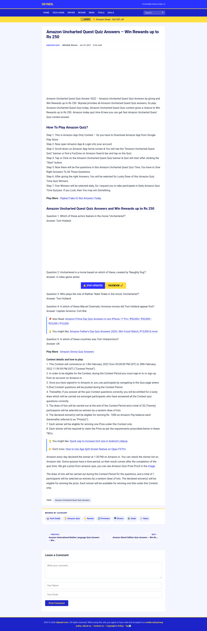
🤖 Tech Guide (53, 518)
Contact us (99, 626)
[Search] (153, 13)
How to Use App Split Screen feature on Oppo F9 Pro (96, 449)
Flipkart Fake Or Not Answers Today (80, 198)
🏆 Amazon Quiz (72, 518)
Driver (71, 13)
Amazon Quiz (53, 45)
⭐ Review (89, 518)
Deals (111, 13)
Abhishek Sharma (69, 45)
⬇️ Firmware (104, 518)
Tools (101, 13)
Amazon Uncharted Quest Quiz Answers (72, 500)
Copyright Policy (115, 626)
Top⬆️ (128, 626)
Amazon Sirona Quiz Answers (77, 351)
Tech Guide (58, 13)
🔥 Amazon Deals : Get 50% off (108, 19)
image (151, 466)
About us (87, 626)
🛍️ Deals (132, 518)
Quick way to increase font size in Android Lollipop (99, 441)
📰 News (144, 518)
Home (46, 13)
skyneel (48, 4)
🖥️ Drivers (119, 518)
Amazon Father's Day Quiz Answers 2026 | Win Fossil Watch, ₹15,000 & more (114, 331)
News (92, 13)
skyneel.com (62, 622)
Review (82, 13)
